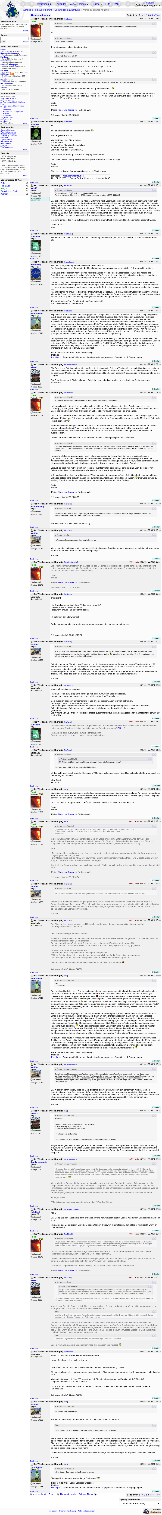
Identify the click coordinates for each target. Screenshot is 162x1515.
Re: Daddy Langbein (71, 1209)
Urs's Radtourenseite (8, 132)
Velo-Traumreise (6, 147)
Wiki (117, 4)
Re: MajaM (68, 234)
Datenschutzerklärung (67, 1511)
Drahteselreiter (6, 143)
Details (25, 31)
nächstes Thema (87, 1494)
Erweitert (25, 42)
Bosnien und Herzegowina (13, 112)
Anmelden (148, 2)
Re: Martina (68, 685)
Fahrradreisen (5, 145)
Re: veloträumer (70, 364)
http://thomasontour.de (73, 176)
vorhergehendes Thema (42, 1494)
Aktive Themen (78, 4)
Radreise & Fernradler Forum (37, 10)
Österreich (7, 119)
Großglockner (8, 117)
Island (5, 121)
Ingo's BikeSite (6, 139)
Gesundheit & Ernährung (67, 10)
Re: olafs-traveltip (70, 562)
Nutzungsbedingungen (86, 1511)
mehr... (25, 123)
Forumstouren (8, 100)
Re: (65, 789)
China (5, 108)
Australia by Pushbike (8, 136)
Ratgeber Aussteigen (8, 134)
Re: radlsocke (69, 262)
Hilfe (107, 4)
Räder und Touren (66, 110)
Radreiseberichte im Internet (13, 106)
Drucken (156, 118)
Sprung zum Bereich (130, 1499)
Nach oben (34, 119)
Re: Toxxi (67, 504)
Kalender (61, 4)
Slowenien (7, 115)
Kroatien (6, 113)
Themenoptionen (40, 15)
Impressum (53, 1511)
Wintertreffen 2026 (10, 98)
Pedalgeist (56, 357)
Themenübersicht (66, 1494)
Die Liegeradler (6, 141)
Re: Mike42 (68, 393)
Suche (96, 4)
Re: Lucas (68, 19)
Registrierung (44, 4)
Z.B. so (121, 728)
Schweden (7, 110)
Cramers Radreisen (7, 130)
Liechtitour (4, 138)
